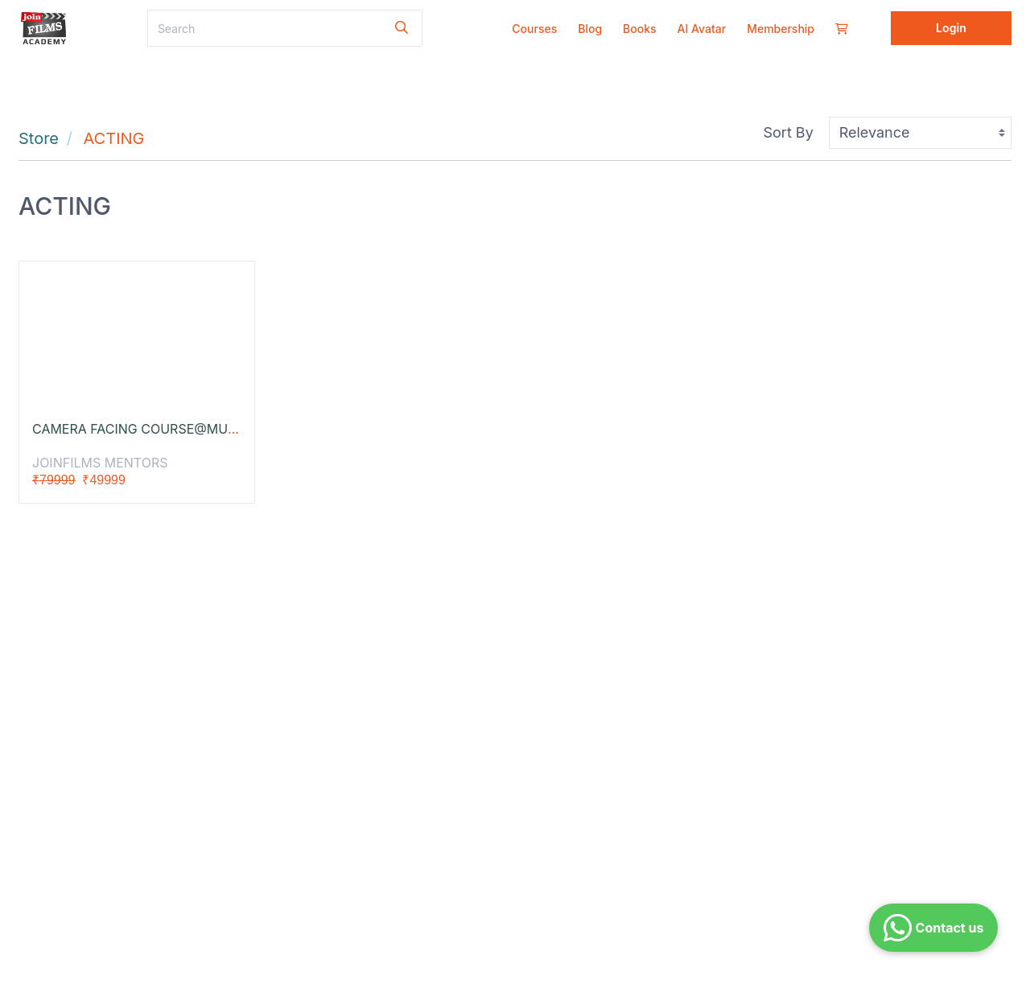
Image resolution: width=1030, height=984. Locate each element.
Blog (590, 28)
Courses (534, 28)
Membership (780, 28)
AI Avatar (702, 28)
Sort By (789, 132)
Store (39, 138)
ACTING (114, 138)
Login (951, 28)
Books (639, 28)
